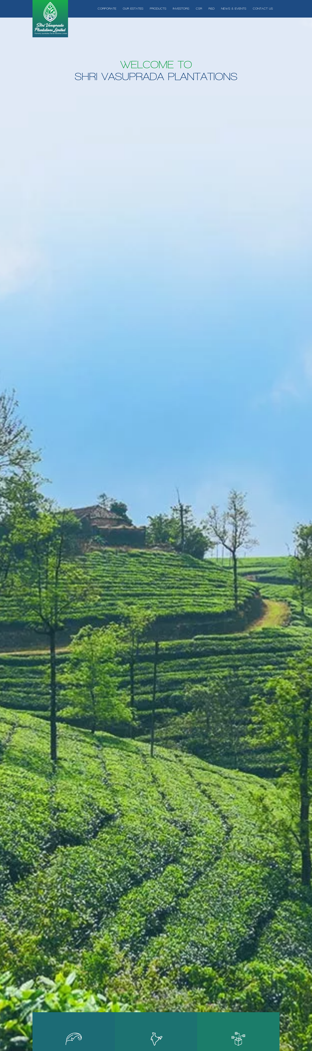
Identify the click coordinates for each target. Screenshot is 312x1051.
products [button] (158, 8)
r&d (212, 8)
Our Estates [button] (133, 8)
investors (181, 8)
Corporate (107, 8)
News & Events (233, 8)
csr (199, 8)
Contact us (263, 8)
